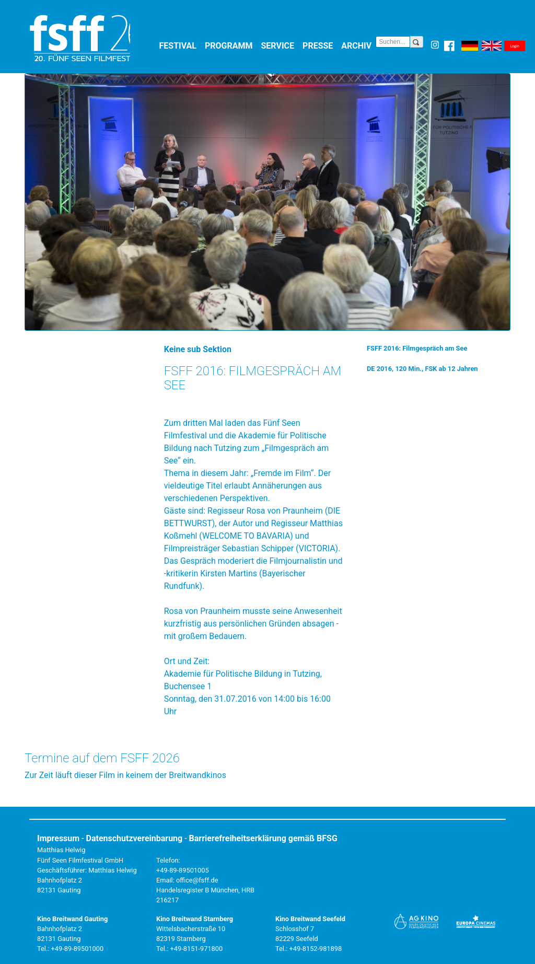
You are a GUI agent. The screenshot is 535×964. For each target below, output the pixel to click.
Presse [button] (320, 45)
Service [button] (280, 45)
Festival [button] (180, 45)
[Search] (393, 42)
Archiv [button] (358, 45)
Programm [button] (231, 45)
